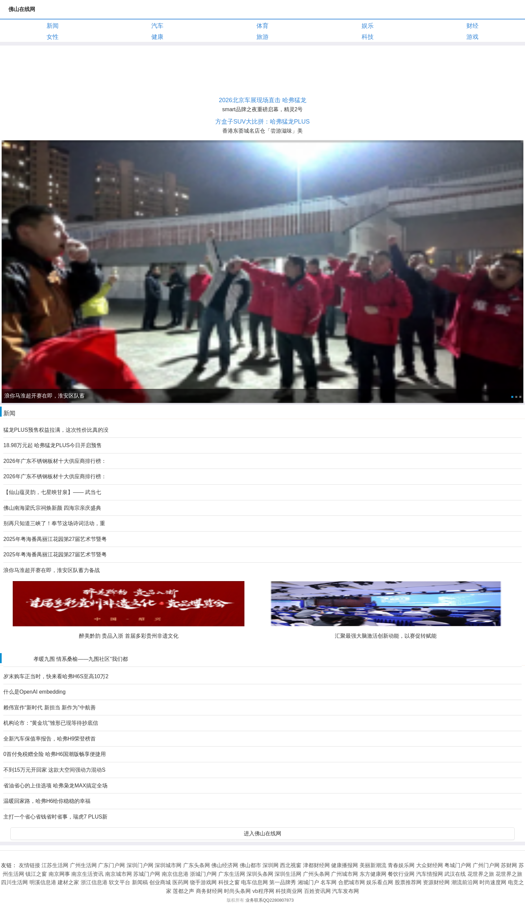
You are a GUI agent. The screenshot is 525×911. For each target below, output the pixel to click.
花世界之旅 (480, 874)
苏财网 (509, 865)
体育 (262, 25)
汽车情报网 (429, 874)
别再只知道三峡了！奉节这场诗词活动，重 (54, 523)
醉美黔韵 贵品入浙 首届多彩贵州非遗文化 (128, 636)
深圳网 (270, 865)
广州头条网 (316, 874)
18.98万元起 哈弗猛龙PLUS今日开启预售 (52, 445)
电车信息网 (254, 882)
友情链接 (29, 865)
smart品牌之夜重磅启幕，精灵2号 (262, 109)
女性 (53, 36)
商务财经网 (209, 891)
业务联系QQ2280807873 (269, 900)
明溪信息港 (42, 882)
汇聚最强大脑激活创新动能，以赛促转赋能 (386, 636)
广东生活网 (231, 874)
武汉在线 (455, 874)
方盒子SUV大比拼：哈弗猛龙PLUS (262, 121)
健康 (157, 36)
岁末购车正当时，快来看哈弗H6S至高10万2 (55, 676)
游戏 (472, 36)
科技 (368, 36)
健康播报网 (344, 865)
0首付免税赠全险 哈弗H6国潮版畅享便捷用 (54, 754)
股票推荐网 (408, 882)
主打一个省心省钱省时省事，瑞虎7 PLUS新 (55, 817)
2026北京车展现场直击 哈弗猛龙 (262, 100)
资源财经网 (436, 882)
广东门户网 (111, 865)
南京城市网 (118, 874)
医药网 (180, 882)
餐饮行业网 (401, 874)
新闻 (53, 25)
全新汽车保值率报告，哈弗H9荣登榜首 (49, 739)
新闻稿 (140, 882)
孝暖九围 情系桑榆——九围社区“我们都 (80, 659)
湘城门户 (308, 882)
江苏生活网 (55, 865)
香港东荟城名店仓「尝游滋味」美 (262, 131)
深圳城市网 (168, 865)
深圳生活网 (288, 874)
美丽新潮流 (373, 865)
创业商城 (160, 882)
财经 (472, 25)
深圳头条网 (259, 874)
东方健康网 (373, 874)
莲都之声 (183, 891)
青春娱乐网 (401, 865)
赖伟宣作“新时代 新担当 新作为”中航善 (49, 707)
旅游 (262, 36)
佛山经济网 (224, 865)
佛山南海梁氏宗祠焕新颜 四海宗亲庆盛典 (52, 508)
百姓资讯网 (317, 891)
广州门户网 (486, 865)
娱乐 (368, 25)
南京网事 (59, 874)
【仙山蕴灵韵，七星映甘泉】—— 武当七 (52, 492)
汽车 (157, 25)
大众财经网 (429, 865)
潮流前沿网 (464, 882)
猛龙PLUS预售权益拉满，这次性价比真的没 (55, 430)
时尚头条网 (237, 891)
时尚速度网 (492, 882)
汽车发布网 (345, 891)
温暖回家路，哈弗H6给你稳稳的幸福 (46, 801)
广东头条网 (196, 865)
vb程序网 (263, 891)
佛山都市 (250, 865)
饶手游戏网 (203, 882)
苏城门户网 (146, 874)
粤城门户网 (457, 865)
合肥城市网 (351, 882)
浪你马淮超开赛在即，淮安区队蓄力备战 (51, 570)
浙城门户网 (203, 874)
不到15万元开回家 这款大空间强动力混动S (54, 770)
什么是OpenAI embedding (34, 692)
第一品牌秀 (282, 882)
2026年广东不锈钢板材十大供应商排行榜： (54, 461)
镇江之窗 (36, 874)
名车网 (328, 882)
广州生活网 (83, 865)
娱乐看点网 (379, 882)
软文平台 (119, 882)
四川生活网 (14, 882)
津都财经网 (316, 865)
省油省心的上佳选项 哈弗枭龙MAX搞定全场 (55, 785)
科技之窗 (229, 882)
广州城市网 (344, 874)
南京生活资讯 (87, 874)
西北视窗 (290, 865)
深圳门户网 (140, 865)
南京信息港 (175, 874)
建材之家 (68, 882)
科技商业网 (289, 891)
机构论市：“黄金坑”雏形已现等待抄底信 (50, 723)
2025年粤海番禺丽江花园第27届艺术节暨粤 (55, 539)
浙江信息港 (94, 882)
